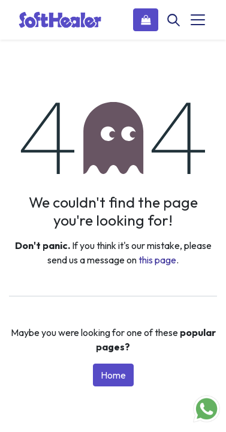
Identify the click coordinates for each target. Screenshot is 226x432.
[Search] (173, 20)
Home (113, 375)
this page (157, 260)
